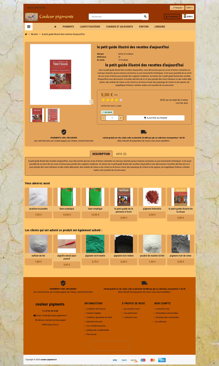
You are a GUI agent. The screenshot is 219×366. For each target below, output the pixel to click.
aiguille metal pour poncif (64, 252)
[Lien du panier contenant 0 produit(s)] (193, 16)
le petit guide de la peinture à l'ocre (124, 207)
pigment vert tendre (94, 252)
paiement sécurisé (93, 315)
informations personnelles (167, 307)
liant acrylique (64, 205)
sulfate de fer (34, 252)
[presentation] (109, 339)
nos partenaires (131, 307)
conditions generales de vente (97, 311)
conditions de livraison (94, 303)
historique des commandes (168, 311)
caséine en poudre (34, 205)
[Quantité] (111, 117)
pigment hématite (155, 205)
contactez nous (131, 311)
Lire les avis (187, 103)
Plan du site (90, 328)
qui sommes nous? (133, 303)
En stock (100, 60)
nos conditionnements (94, 320)
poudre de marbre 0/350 (155, 252)
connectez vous (163, 303)
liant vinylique (94, 205)
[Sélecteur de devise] (194, 7)
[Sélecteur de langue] (182, 7)
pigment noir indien (124, 252)
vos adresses (161, 315)
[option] (34, 247)
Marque (99, 54)
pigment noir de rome (185, 252)
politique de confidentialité (96, 324)
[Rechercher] (118, 16)
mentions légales (92, 307)
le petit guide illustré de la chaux (185, 207)
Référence (100, 57)
